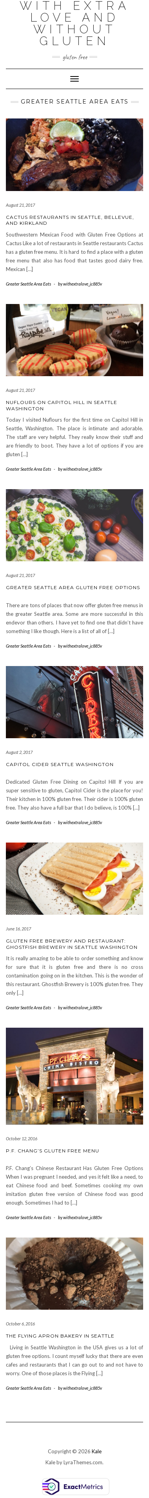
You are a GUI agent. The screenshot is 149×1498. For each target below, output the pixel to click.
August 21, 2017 (20, 204)
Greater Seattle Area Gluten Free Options (73, 587)
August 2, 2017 (19, 752)
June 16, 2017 (18, 928)
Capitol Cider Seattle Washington (60, 764)
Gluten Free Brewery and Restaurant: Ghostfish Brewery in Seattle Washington (72, 944)
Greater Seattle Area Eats (28, 283)
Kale (97, 1451)
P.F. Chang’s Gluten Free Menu (52, 1151)
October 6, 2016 (20, 1323)
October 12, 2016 (21, 1138)
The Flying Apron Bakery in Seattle (60, 1336)
